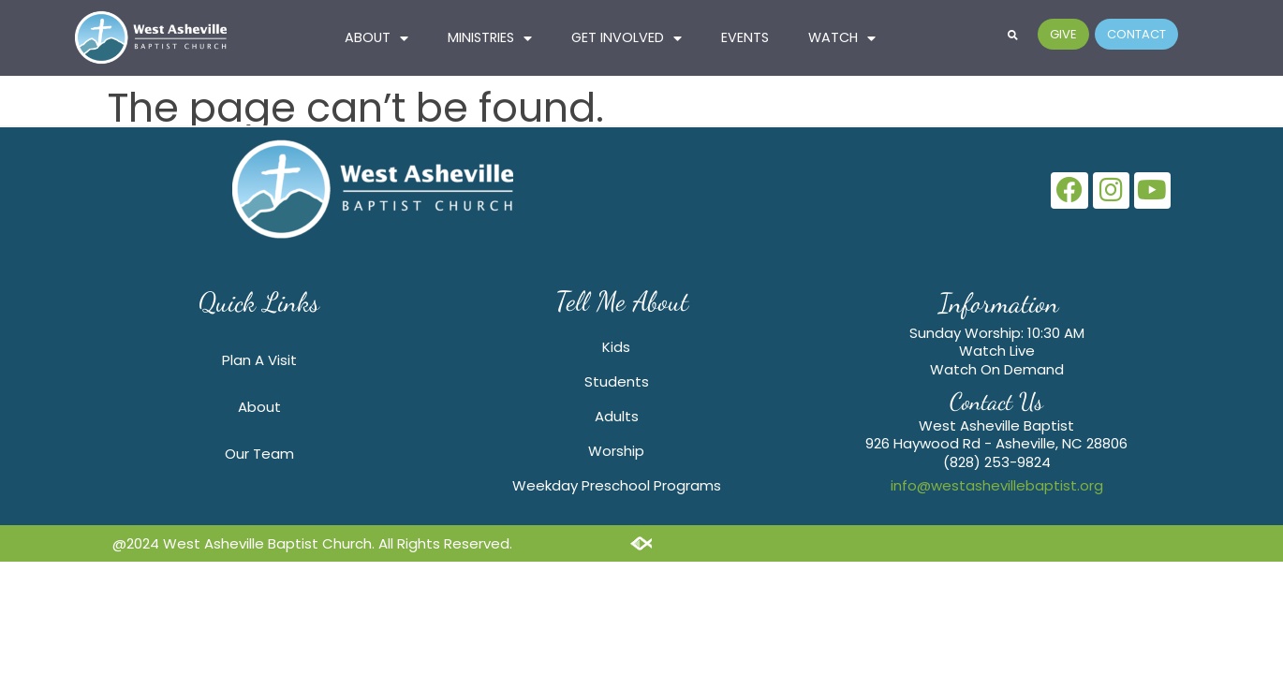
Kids (616, 347)
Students (616, 381)
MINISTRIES (490, 38)
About (259, 407)
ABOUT (376, 38)
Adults (617, 416)
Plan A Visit (259, 360)
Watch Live (997, 350)
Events (745, 37)
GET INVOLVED (626, 38)
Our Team (259, 453)
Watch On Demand (997, 369)
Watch (842, 38)
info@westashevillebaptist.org (997, 485)
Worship (616, 451)
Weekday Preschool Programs (616, 485)
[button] (1012, 34)
